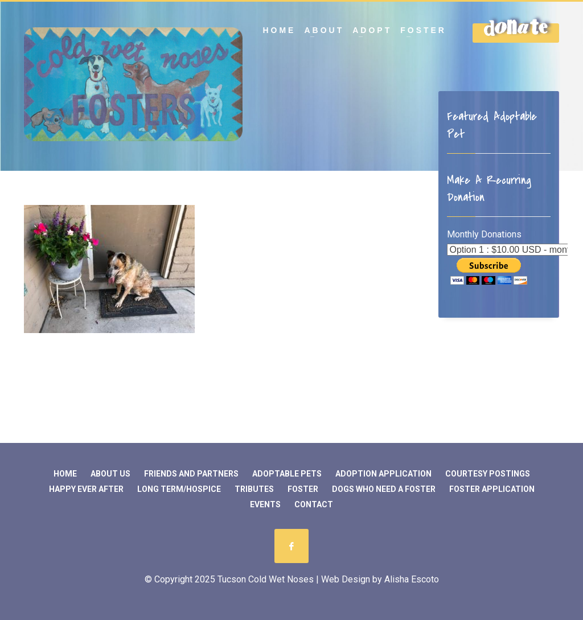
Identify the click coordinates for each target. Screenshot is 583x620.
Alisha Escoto (411, 579)
